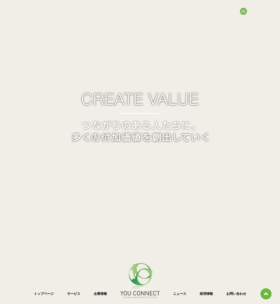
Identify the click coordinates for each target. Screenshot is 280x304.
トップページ (44, 294)
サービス (73, 294)
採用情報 (206, 294)
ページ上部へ (266, 294)
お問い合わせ (236, 294)
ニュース (179, 294)
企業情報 (100, 294)
